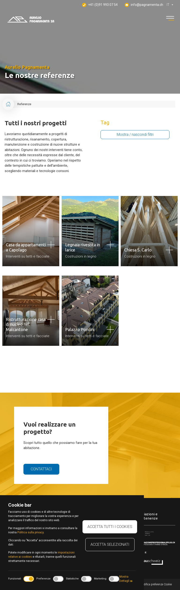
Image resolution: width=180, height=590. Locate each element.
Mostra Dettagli (126, 579)
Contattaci (41, 469)
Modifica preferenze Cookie (156, 584)
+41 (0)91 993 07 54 (100, 5)
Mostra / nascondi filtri (135, 134)
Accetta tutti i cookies (109, 526)
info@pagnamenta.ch (144, 5)
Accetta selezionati (109, 544)
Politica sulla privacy (30, 532)
